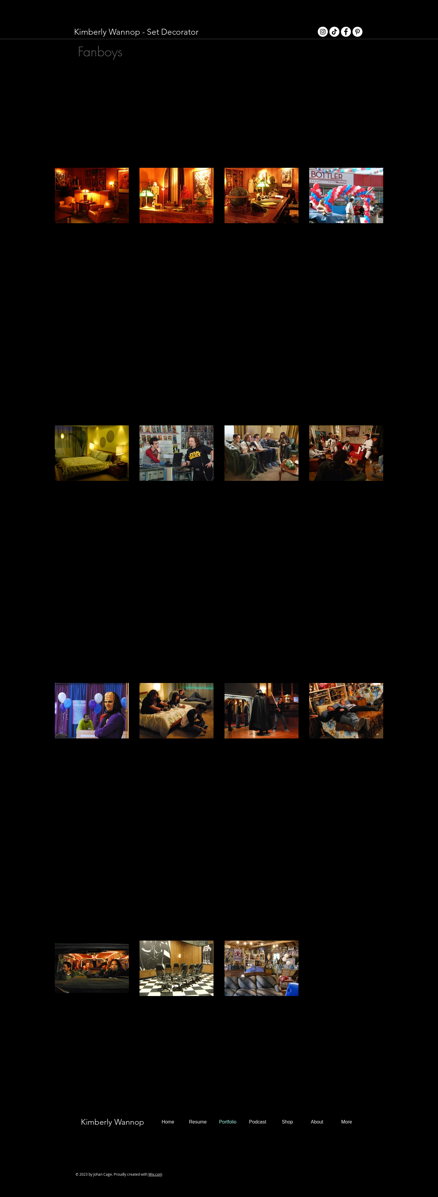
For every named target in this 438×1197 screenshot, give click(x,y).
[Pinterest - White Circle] (357, 32)
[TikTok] (334, 32)
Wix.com (155, 1174)
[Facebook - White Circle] (346, 32)
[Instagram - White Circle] (323, 32)
